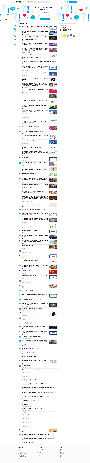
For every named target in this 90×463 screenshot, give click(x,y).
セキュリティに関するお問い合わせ (24, 456)
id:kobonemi (25, 315)
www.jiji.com (25, 148)
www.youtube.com (26, 193)
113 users (32, 352)
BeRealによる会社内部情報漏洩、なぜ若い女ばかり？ (32, 209)
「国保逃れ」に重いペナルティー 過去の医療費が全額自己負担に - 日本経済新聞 (34, 106)
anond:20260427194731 (27, 380)
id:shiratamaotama (26, 160)
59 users (39, 57)
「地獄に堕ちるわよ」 (26, 270)
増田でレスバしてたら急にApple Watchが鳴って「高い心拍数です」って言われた (37, 392)
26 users (36, 90)
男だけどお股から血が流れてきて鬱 (28, 251)
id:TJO (24, 363)
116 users (43, 115)
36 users (24, 199)
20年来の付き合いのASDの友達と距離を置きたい (31, 425)
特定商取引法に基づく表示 (22, 453)
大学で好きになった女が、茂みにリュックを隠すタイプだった (33, 396)
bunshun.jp (25, 222)
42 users (27, 32)
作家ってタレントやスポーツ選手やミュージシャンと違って (33, 383)
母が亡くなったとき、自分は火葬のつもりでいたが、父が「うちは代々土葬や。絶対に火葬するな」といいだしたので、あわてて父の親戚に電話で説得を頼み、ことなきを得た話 (35, 56)
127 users (23, 327)
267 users (43, 308)
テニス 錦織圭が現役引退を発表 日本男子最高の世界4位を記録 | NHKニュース (35, 73)
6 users (37, 250)
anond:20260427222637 (27, 398)
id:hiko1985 (25, 248)
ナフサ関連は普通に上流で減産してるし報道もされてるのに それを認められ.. (36, 421)
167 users (44, 187)
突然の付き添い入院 (25, 157)
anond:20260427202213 (27, 406)
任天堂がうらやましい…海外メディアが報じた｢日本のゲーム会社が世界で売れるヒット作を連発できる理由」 (35, 111)
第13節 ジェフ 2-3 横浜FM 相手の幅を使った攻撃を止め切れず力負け (35, 294)
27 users (37, 266)
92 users (29, 412)
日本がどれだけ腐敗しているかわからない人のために (32, 408)
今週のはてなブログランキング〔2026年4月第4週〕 (31, 429)
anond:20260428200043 (27, 349)
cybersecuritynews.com (27, 206)
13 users (52, 420)
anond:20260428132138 (27, 372)
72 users (36, 140)
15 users (38, 356)
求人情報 (60, 452)
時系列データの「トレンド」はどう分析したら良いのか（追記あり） (35, 360)
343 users (47, 396)
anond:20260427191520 (27, 410)
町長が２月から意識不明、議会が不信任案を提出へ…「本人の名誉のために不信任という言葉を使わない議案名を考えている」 (35, 168)
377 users (23, 388)
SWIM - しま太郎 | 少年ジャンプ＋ (28, 140)
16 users (54, 392)
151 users (29, 163)
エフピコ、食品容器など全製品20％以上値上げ (30, 131)
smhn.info (24, 227)
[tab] (15, 25)
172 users (29, 404)
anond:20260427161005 (27, 422)
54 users (26, 74)
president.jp (25, 113)
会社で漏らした (25, 412)
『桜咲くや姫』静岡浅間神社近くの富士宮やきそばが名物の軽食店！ (35, 285)
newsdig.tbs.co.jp (26, 345)
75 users (52, 434)
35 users (42, 379)
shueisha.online (25, 87)
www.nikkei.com (25, 80)
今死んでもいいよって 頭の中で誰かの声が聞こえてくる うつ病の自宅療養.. (36, 281)
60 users (25, 344)
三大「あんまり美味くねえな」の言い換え (30, 299)
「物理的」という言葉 (26, 352)
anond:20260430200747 (27, 210)
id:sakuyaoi (25, 287)
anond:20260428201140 (27, 301)
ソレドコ (39, 455)
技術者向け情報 (61, 453)
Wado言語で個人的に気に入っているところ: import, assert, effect (35, 275)
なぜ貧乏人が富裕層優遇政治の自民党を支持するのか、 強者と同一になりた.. (36, 438)
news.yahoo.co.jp (26, 188)
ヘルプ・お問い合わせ (21, 452)
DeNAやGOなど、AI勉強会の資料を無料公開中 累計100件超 (33, 326)
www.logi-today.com (26, 117)
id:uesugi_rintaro (26, 257)
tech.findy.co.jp (25, 70)
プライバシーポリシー (21, 450)
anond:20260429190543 (27, 282)
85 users (40, 147)
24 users (35, 322)
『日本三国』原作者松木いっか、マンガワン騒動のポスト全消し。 (34, 375)
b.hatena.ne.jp (25, 138)
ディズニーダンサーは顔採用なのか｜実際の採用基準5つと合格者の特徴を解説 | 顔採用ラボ (39, 61)
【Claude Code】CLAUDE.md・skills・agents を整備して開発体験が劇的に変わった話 (35, 214)
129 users (27, 153)
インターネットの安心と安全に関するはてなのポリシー (67, 28)
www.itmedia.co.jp (26, 34)
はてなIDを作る (73, 1)
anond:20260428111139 (27, 384)
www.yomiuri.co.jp (26, 170)
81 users (29, 44)
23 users (35, 365)
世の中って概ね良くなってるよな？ (28, 416)
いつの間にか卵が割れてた (27, 318)
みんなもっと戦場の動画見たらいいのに (29, 356)
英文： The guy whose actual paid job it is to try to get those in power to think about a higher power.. (39, 370)
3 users (44, 312)
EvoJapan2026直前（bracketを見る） (29, 173)
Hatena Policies (20, 458)
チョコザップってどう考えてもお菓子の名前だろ (31, 336)
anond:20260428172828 (27, 353)
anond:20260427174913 (27, 418)
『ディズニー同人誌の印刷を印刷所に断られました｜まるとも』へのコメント (35, 136)
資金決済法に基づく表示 (22, 455)
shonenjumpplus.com (26, 143)
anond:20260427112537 (27, 435)
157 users (45, 169)
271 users (39, 299)
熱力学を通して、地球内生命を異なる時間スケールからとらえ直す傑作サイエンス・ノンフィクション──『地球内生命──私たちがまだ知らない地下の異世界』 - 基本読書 (35, 49)
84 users (23, 68)
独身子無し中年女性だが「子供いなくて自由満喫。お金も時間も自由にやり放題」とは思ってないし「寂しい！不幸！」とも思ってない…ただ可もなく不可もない (35, 121)
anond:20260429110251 (27, 310)
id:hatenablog (25, 431)
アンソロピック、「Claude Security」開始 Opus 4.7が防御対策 (34, 100)
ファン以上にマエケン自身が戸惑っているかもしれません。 (33, 255)
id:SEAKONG (25, 243)
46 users (51, 280)
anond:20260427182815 (27, 414)
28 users (34, 192)
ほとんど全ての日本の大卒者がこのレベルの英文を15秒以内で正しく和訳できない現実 (38, 387)
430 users (52, 438)
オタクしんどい (25, 404)
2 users (38, 126)
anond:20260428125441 (27, 376)
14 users (32, 442)
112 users (41, 131)
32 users (31, 370)
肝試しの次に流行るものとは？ (27, 322)
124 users (38, 111)
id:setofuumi (25, 175)
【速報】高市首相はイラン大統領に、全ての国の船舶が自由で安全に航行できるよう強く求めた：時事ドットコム (35, 146)
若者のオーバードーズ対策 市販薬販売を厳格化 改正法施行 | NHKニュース (35, 95)
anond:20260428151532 (27, 367)
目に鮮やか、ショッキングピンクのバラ (29, 126)
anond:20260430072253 (27, 252)
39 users (34, 39)
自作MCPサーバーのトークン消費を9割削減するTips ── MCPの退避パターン (35, 27)
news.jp (24, 238)
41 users (23, 361)
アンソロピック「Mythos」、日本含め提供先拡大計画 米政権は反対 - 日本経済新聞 (35, 78)
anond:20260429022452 (27, 323)
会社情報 (60, 449)
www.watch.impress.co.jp (27, 102)
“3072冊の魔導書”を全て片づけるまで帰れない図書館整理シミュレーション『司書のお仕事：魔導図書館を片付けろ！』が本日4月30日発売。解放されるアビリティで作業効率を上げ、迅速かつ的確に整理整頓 (35, 198)
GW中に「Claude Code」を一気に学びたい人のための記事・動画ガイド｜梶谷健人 (35, 44)
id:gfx (24, 278)
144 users (43, 408)
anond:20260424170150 (27, 443)
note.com (24, 45)
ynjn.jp (24, 268)
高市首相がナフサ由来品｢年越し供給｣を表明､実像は (31, 115)
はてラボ (39, 450)
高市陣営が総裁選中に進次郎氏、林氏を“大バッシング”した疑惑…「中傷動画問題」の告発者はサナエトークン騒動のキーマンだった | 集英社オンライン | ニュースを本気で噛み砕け (35, 84)
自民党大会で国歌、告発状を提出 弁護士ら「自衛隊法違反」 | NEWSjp (35, 236)
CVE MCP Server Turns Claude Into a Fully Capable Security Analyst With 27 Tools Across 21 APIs (35, 204)
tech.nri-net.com (25, 306)
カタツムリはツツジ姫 (26, 442)
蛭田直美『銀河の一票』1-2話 (27, 245)
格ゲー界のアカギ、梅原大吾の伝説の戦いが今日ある (32, 308)
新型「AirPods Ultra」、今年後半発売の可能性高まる (32, 312)
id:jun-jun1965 (25, 232)
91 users (40, 85)
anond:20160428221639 (27, 319)
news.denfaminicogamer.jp (27, 201)
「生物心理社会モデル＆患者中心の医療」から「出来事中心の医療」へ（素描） (35, 332)
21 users (25, 96)
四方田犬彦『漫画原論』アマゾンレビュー (30, 230)
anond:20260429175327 (27, 291)
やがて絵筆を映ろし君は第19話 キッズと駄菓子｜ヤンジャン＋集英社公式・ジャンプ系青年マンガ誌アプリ (35, 266)
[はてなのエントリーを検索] (38, 2)
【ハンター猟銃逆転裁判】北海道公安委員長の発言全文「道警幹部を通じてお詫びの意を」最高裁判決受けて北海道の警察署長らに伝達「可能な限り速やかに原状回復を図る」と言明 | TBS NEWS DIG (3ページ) (35, 342)
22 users (41, 336)
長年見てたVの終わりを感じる (27, 365)
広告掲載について (61, 455)
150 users (48, 375)
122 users (43, 226)
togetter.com (25, 40)
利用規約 (19, 449)
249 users (26, 180)
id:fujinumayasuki (26, 334)
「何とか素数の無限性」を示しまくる (29, 260)
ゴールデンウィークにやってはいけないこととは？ (31, 379)
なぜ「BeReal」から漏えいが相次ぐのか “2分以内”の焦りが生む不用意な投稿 (35, 32)
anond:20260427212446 (27, 402)
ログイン (65, 1)
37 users (29, 79)
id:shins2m (24, 273)
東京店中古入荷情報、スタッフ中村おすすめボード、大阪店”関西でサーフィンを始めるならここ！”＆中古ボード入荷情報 (35, 241)
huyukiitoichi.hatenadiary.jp (27, 52)
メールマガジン (40, 453)
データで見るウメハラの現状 (27, 290)
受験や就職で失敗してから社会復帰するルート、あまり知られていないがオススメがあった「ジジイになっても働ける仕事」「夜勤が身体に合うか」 (35, 152)
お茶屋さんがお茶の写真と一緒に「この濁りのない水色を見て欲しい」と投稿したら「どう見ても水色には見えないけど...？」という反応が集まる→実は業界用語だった (35, 38)
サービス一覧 (40, 449)
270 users (44, 209)
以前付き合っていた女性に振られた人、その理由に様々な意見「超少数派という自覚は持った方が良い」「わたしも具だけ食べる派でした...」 (35, 179)
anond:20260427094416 (27, 439)
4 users (33, 318)
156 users (32, 122)
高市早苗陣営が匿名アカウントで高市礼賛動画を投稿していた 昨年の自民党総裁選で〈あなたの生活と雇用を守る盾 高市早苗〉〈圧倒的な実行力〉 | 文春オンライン (35, 219)
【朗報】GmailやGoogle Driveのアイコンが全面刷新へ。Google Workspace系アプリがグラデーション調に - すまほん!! (35, 225)
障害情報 (39, 452)
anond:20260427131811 (27, 426)
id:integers (24, 262)
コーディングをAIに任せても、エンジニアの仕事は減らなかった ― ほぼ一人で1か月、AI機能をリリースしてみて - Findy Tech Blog (35, 67)
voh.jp (24, 63)
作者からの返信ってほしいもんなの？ (29, 400)
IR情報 (60, 450)
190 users (31, 214)
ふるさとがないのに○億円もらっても (29, 348)
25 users (34, 220)
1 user (39, 230)
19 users (26, 27)
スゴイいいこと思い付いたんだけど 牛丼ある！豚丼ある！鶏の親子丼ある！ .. (36, 434)
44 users (27, 136)
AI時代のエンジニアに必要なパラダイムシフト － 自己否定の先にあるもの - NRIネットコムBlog (35, 304)
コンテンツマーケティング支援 (64, 456)
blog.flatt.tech (25, 92)
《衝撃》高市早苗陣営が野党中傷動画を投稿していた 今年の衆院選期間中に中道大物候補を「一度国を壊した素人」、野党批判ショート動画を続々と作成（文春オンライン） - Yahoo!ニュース (35, 186)
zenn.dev (24, 29)
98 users (34, 290)
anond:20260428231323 (27, 338)
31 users (23, 101)
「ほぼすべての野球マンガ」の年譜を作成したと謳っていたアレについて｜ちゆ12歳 (35, 163)
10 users (46, 383)
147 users (42, 425)
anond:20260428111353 (27, 389)
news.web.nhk (25, 75)
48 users (36, 50)
